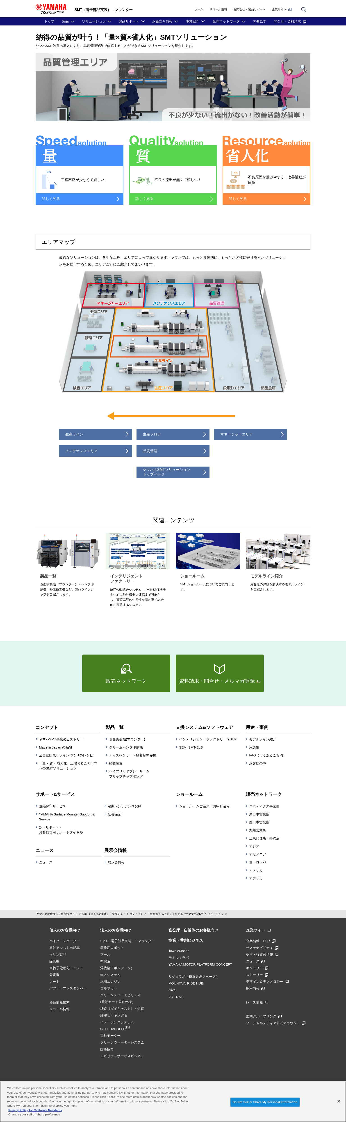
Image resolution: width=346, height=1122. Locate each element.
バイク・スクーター (64, 941)
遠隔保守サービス (52, 806)
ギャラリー (257, 968)
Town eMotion (178, 951)
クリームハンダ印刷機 (126, 747)
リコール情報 (218, 9)
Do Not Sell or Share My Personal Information (265, 1102)
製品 (65, 21)
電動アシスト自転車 (64, 948)
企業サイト (282, 9)
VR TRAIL (176, 997)
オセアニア (257, 854)
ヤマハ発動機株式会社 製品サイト (57, 914)
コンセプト (47, 727)
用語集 (254, 747)
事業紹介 (192, 21)
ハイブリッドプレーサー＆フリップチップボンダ (129, 773)
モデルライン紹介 (262, 739)
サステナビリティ (262, 948)
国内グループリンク (264, 1016)
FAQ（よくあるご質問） (267, 755)
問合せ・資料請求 (290, 21)
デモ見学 (259, 21)
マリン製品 (57, 954)
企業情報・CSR (260, 941)
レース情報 (257, 1002)
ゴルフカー (108, 988)
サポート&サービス (55, 794)
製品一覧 (115, 727)
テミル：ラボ (178, 957)
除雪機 (54, 961)
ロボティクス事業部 (264, 806)
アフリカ (256, 878)
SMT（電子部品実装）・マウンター (103, 914)
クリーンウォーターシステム (122, 1042)
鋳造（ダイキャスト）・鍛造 (122, 1008)
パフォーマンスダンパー (67, 988)
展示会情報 (115, 850)
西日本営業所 (259, 822)
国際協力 (107, 1049)
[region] (173, 1101)
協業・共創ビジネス (185, 940)
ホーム (198, 9)
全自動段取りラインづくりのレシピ (66, 755)
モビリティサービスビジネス (122, 1056)
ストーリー (257, 975)
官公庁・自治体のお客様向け (193, 930)
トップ (49, 21)
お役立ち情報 (162, 21)
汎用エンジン (110, 981)
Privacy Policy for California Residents (35, 1110)
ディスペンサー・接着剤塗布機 (132, 755)
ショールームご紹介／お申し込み (204, 806)
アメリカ (256, 870)
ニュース (45, 850)
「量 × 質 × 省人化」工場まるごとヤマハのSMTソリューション (68, 765)
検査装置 (116, 763)
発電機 (54, 975)
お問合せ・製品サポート (249, 9)
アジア (254, 846)
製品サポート (129, 21)
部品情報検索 (59, 1002)
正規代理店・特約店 (264, 838)
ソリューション (94, 21)
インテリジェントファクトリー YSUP (208, 739)
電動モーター (110, 1035)
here (112, 1097)
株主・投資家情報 (262, 954)
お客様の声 (257, 763)
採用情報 (255, 988)
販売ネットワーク (226, 21)
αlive (171, 990)
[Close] (339, 1101)
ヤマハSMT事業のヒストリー (61, 739)
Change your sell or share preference (34, 1114)
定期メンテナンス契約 (124, 806)
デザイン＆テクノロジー (267, 981)
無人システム (110, 975)
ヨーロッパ (257, 862)
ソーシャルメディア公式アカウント (275, 1023)
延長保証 (114, 814)
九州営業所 (257, 830)
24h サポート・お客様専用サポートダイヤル (61, 829)
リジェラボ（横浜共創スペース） (193, 976)
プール (105, 954)
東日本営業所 (259, 814)
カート (54, 981)
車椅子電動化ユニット (66, 968)
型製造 (105, 961)
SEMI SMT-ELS (191, 747)
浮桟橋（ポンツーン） (117, 968)
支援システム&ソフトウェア (204, 727)
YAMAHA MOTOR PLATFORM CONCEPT (200, 964)
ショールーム (189, 794)
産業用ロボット (112, 948)
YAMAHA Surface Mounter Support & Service (67, 816)
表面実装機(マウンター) (127, 739)
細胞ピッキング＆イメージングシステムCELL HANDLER (117, 1022)
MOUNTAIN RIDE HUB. (186, 983)
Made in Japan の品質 (55, 747)
